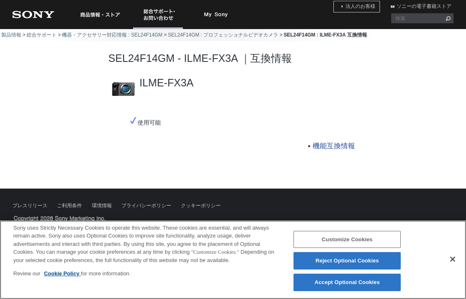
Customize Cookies (347, 244)
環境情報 (102, 205)
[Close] (453, 264)
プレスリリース (29, 205)
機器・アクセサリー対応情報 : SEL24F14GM (112, 35)
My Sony (216, 14)
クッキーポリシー (201, 205)
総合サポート (42, 35)
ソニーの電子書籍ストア (426, 5)
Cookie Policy (62, 278)
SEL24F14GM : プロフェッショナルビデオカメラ (223, 35)
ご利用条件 (69, 205)
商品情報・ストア (100, 14)
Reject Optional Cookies (347, 265)
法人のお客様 (367, 5)
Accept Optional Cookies (347, 287)
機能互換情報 (334, 146)
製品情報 (11, 35)
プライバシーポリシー (146, 205)
